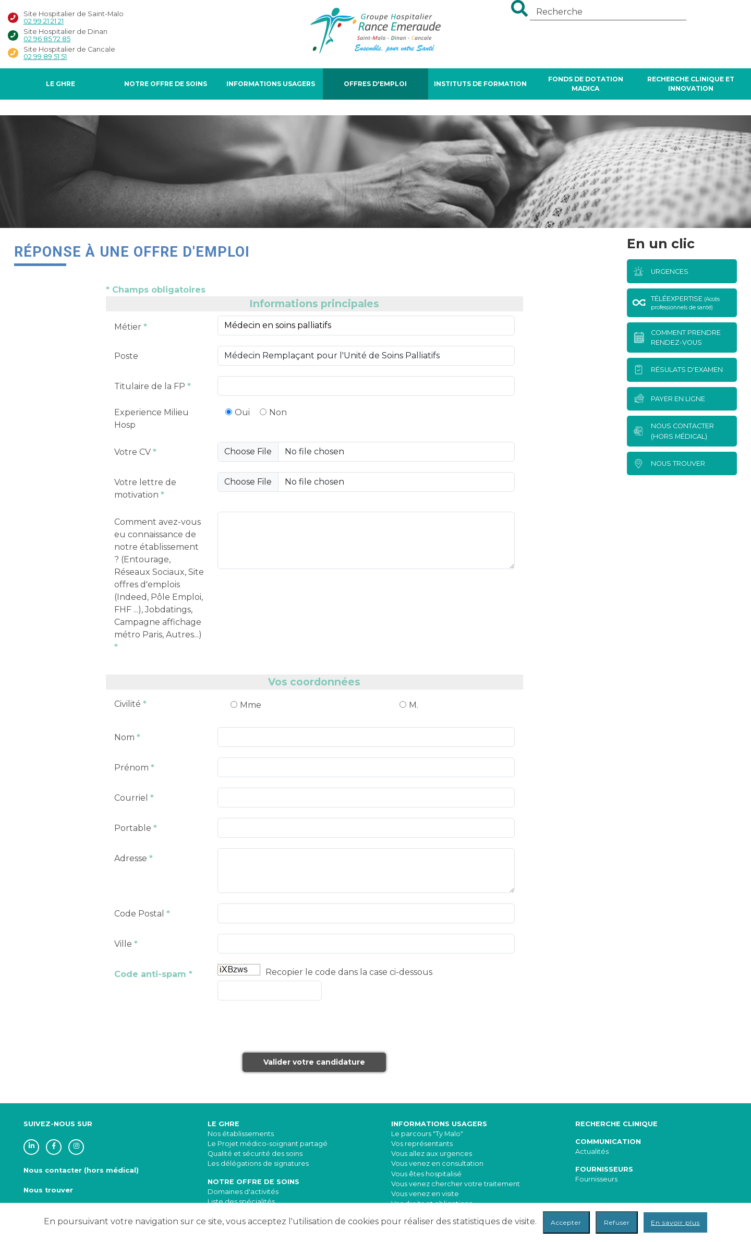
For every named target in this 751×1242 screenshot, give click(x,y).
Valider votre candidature (314, 1062)
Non (278, 412)
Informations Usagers (270, 84)
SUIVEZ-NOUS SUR (57, 1124)
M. (413, 705)
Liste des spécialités (241, 1201)
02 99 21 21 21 (43, 21)
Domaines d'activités (243, 1192)
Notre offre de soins (165, 84)
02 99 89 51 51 (45, 57)
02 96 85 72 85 (46, 39)
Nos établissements (241, 1134)
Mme (250, 705)
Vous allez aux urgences (431, 1153)
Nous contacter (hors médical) (81, 1170)
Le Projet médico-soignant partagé (268, 1144)
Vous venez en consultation (437, 1163)
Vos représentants (422, 1144)
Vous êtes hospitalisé (426, 1174)
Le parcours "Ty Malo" (427, 1134)
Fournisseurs (596, 1179)
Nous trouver (48, 1190)
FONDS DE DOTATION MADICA (585, 83)
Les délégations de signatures (258, 1163)
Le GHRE (60, 84)
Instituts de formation (480, 84)
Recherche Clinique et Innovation (690, 83)
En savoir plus (675, 1222)
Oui (242, 412)
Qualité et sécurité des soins (255, 1153)
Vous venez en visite (425, 1194)
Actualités (592, 1151)
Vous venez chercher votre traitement (455, 1184)
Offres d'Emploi (375, 84)
